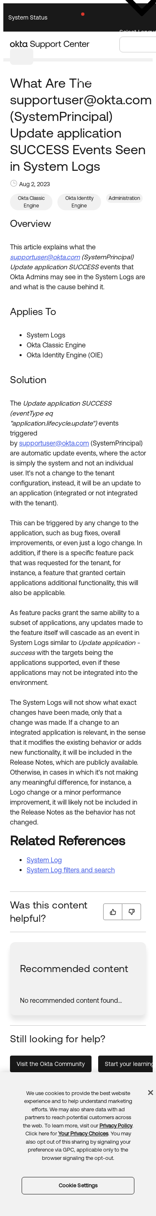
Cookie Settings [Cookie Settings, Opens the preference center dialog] (78, 1185)
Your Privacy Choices (83, 1133)
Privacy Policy (115, 1125)
